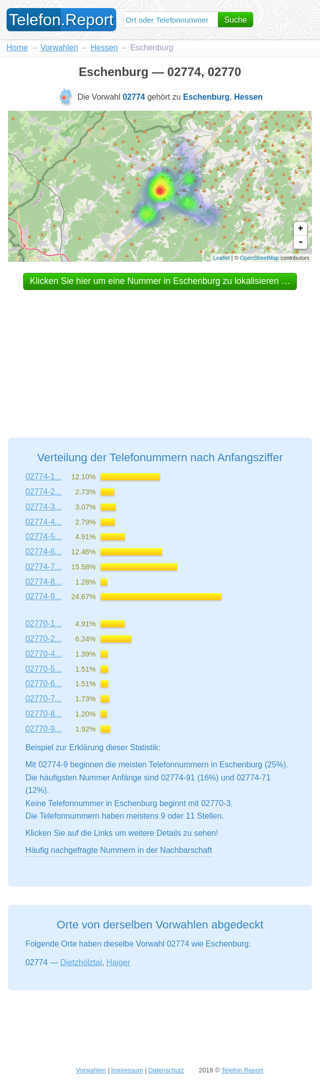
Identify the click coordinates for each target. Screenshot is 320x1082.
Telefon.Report (242, 1070)
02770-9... (43, 729)
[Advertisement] (160, 354)
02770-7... (43, 698)
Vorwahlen (59, 47)
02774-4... (43, 522)
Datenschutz (166, 1070)
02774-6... (43, 551)
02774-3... (43, 506)
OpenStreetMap (259, 258)
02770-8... (43, 713)
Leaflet (221, 258)
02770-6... (43, 683)
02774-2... (43, 491)
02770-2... (43, 638)
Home (17, 47)
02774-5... (43, 536)
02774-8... (43, 582)
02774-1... (43, 476)
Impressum (127, 1070)
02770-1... (43, 623)
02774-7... (43, 566)
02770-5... (43, 669)
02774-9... (43, 596)
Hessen (104, 47)
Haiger (118, 962)
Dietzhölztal (81, 962)
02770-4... (43, 654)
